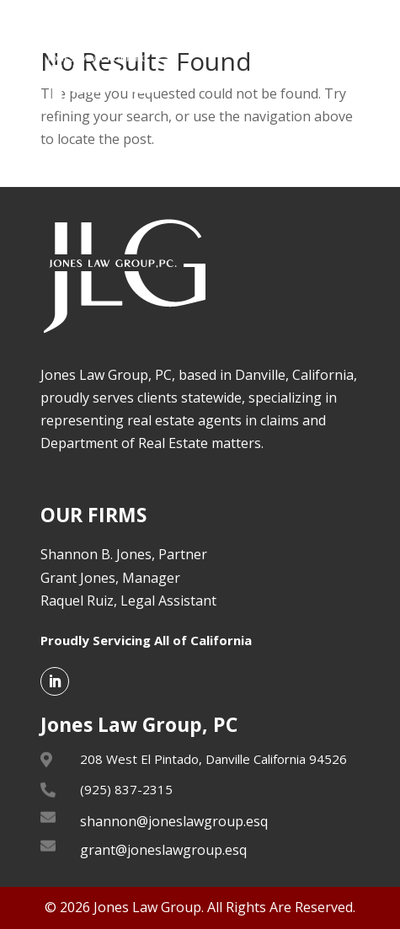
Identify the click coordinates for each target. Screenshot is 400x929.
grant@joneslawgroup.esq (163, 850)
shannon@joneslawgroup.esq (174, 821)
